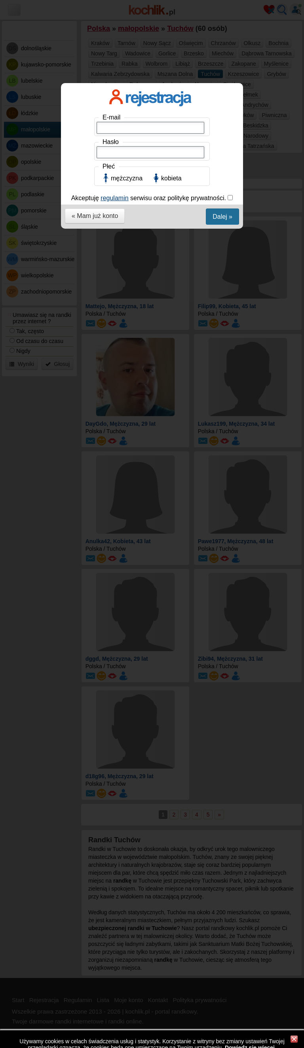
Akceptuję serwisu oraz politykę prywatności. (149, 198)
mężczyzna (126, 178)
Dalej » (222, 216)
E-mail (111, 117)
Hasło (111, 141)
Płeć (109, 166)
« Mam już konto (95, 215)
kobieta (171, 178)
